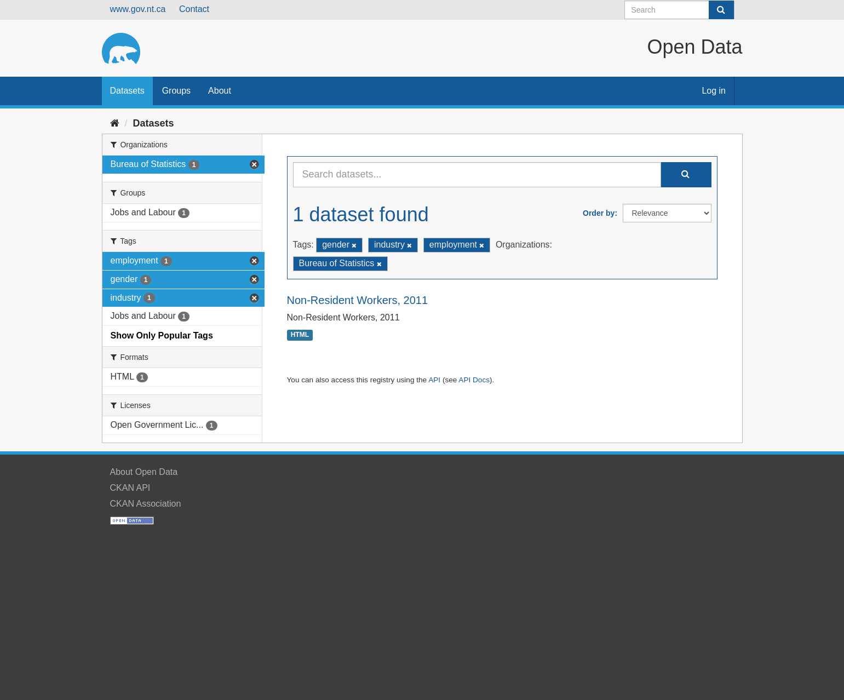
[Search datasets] (679, 10)
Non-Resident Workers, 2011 (357, 300)
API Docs (474, 380)
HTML (300, 335)
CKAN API (130, 487)
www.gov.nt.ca (138, 9)
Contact (194, 9)
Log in (714, 90)
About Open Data (144, 472)
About (219, 90)
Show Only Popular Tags (162, 335)
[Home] (114, 123)
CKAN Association (145, 503)
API (434, 380)
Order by (599, 213)
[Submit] (721, 10)
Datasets (127, 90)
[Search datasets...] (477, 174)
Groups (176, 90)
